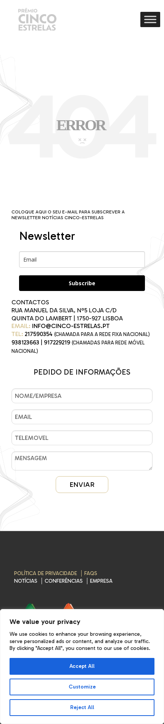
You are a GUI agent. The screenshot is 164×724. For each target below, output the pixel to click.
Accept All (82, 666)
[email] (82, 259)
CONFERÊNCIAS (64, 581)
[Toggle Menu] (150, 19)
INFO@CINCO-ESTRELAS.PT (71, 326)
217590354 (39, 334)
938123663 (25, 342)
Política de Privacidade (45, 573)
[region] (82, 666)
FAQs (90, 573)
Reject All (82, 707)
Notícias (25, 581)
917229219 (57, 342)
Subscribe (82, 283)
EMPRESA (101, 581)
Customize (82, 687)
